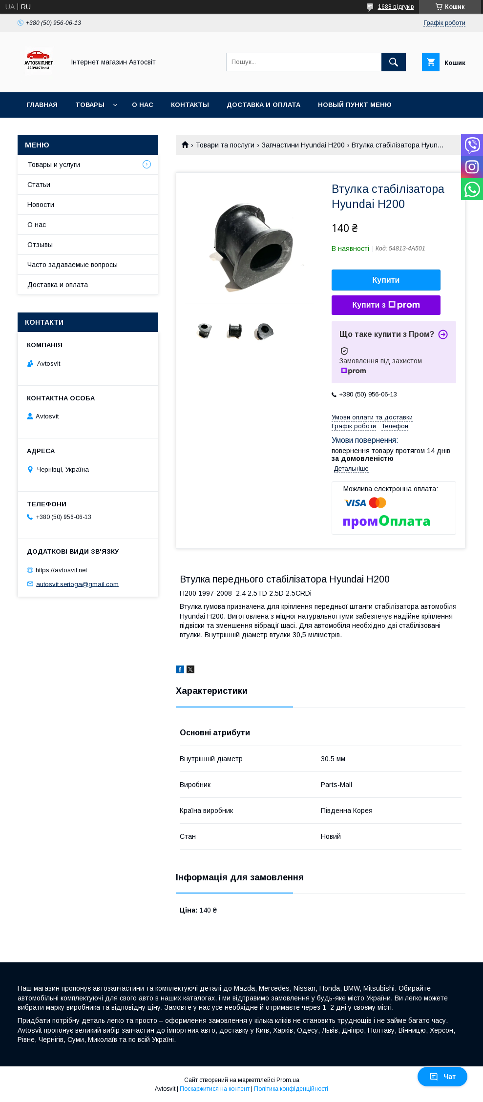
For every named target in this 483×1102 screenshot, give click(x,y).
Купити (386, 280)
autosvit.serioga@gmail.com (77, 583)
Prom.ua (287, 1080)
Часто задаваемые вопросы (72, 265)
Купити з (386, 305)
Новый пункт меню (355, 104)
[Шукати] (393, 62)
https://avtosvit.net (61, 570)
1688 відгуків (396, 6)
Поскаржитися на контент (215, 1088)
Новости (40, 204)
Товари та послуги (224, 145)
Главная (42, 104)
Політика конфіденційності (291, 1088)
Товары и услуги (53, 164)
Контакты (190, 104)
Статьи (38, 184)
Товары (90, 104)
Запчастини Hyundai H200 (303, 145)
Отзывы (40, 245)
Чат (442, 1076)
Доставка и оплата (263, 104)
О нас (142, 104)
